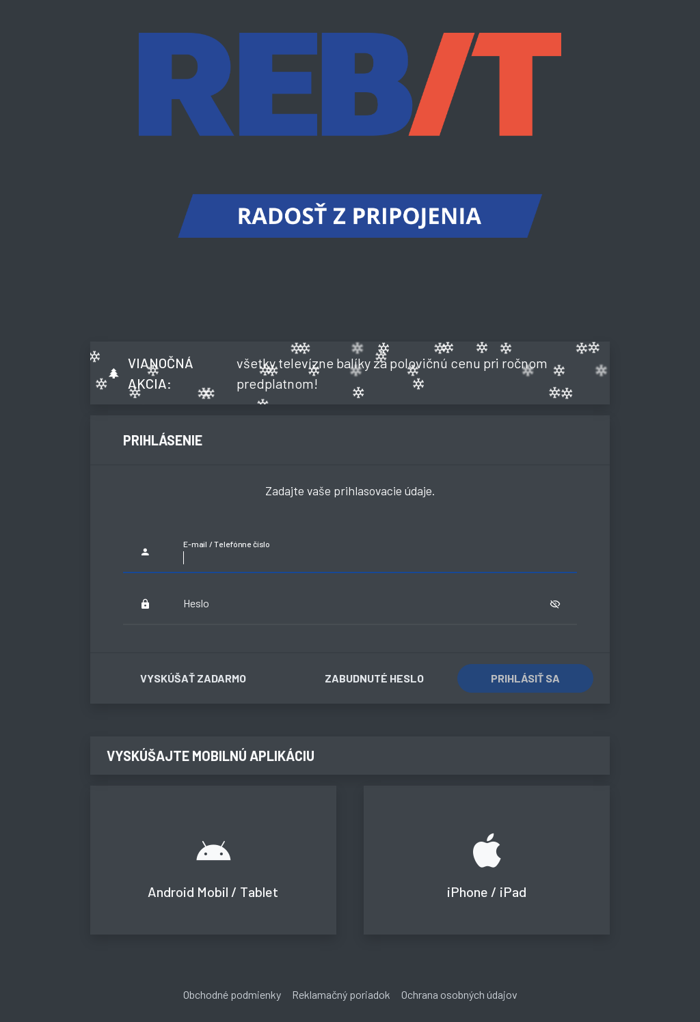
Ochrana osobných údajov (459, 994)
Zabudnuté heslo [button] (374, 678)
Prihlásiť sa (525, 678)
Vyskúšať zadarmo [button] (193, 678)
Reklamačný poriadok (341, 994)
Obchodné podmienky (232, 994)
